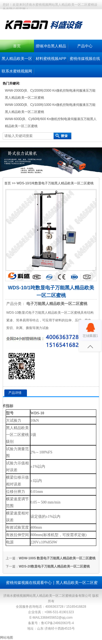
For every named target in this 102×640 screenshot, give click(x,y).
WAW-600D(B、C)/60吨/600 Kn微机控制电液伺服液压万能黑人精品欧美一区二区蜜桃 (51, 122)
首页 (17, 46)
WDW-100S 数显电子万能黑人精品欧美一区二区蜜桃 (57, 558)
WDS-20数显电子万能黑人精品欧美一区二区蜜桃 (54, 566)
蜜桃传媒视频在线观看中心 (29, 582)
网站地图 (6, 637)
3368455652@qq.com (56, 617)
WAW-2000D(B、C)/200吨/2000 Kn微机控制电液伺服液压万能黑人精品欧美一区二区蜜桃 (50, 94)
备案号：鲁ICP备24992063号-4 (51, 623)
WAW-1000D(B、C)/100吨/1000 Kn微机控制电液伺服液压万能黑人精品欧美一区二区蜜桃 (50, 108)
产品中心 (84, 46)
